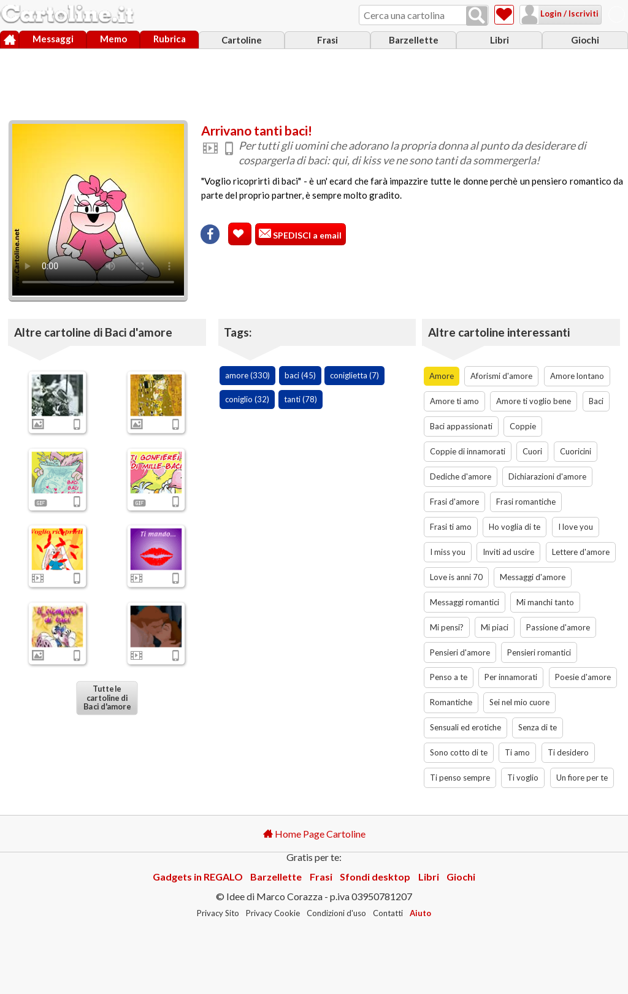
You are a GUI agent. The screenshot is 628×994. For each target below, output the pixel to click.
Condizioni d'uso (336, 913)
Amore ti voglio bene (533, 401)
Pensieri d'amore (460, 652)
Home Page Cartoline (314, 833)
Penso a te (448, 677)
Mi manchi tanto (545, 602)
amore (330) (247, 375)
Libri (499, 39)
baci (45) (300, 375)
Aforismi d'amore (501, 376)
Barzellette (413, 39)
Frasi (327, 39)
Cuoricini (575, 451)
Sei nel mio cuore (519, 702)
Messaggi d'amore (532, 577)
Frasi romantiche (526, 502)
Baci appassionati (461, 426)
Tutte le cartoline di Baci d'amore (107, 697)
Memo (113, 38)
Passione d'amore (558, 627)
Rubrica (169, 38)
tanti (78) (300, 399)
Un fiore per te (582, 777)
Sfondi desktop (375, 876)
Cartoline (241, 39)
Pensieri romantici (539, 652)
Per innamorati (510, 677)
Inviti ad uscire (508, 552)
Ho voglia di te (514, 527)
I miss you (447, 552)
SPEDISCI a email (306, 235)
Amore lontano (577, 376)
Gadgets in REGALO (198, 876)
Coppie (523, 426)
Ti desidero (568, 752)
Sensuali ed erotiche (465, 727)
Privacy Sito (218, 913)
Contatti (388, 913)
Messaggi (53, 38)
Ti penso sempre (460, 777)
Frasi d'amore (454, 502)
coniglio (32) (247, 399)
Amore (441, 376)
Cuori (532, 451)
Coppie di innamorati (467, 451)
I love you (575, 527)
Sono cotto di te (459, 752)
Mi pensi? (447, 627)
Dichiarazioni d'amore (547, 476)
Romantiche (451, 702)
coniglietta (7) (354, 375)
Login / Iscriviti (568, 13)
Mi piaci (494, 627)
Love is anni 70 (456, 577)
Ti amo (517, 752)
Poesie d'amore (583, 677)
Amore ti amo (454, 401)
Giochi (585, 39)
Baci (596, 401)
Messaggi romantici (464, 602)
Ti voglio (522, 777)
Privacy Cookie (273, 913)
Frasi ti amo (451, 527)
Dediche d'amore (460, 476)
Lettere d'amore (581, 552)
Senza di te (537, 727)
